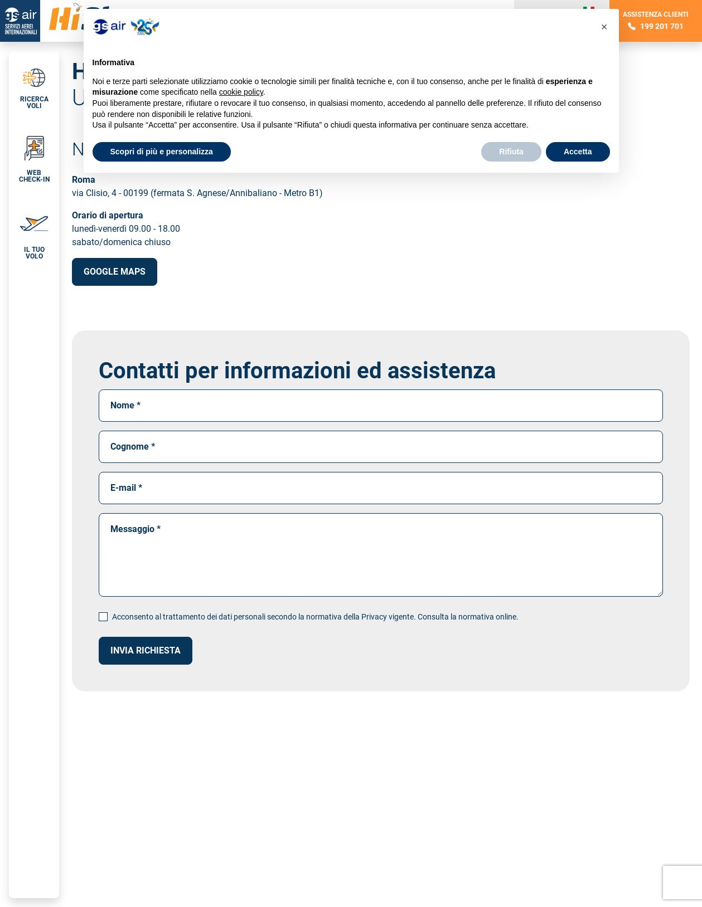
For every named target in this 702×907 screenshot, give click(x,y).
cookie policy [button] (241, 91)
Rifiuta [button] (511, 151)
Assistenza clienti (656, 20)
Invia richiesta (145, 650)
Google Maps (115, 271)
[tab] (34, 84)
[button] (34, 155)
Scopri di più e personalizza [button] (161, 151)
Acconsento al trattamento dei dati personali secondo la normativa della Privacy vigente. (315, 616)
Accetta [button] (578, 151)
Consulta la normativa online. (468, 616)
